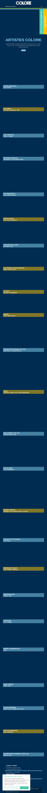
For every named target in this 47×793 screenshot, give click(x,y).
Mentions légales (9, 791)
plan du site (16, 791)
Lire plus (23, 50)
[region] (16, 782)
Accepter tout (24, 787)
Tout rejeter (16, 787)
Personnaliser (8, 787)
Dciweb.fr (36, 788)
